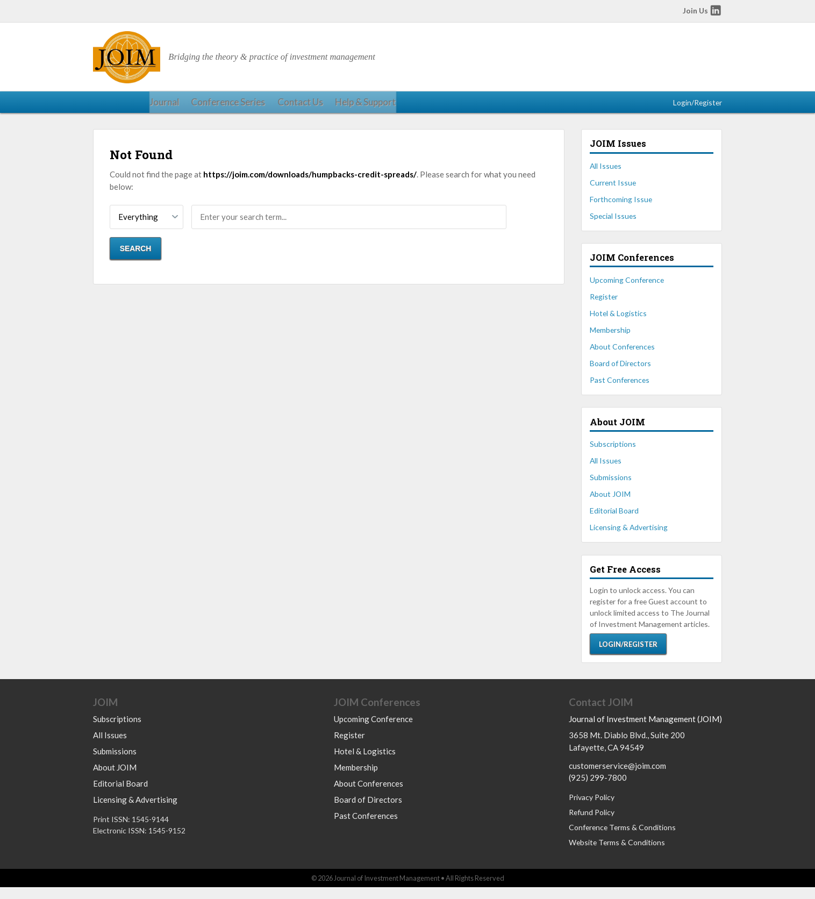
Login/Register (697, 105)
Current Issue (613, 189)
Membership (610, 336)
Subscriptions (613, 450)
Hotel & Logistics (618, 320)
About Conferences (622, 353)
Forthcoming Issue (621, 206)
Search (136, 256)
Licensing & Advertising (629, 534)
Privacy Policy (591, 808)
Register (604, 303)
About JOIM (610, 500)
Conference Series (164, 106)
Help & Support (288, 106)
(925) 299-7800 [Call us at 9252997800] (598, 789)
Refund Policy (591, 823)
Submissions (611, 484)
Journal (106, 106)
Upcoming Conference (627, 286)
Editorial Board (614, 518)
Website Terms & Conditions (617, 854)
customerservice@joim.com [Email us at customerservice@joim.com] (617, 777)
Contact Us (229, 106)
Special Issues (613, 222)
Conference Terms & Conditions (622, 838)
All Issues (605, 172)
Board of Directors (620, 370)
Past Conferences (619, 387)
